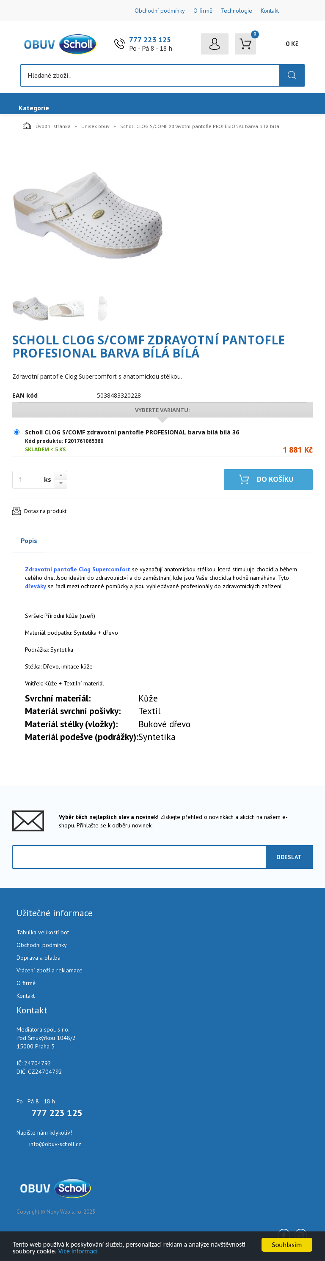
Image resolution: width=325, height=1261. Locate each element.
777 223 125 (150, 40)
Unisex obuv (95, 126)
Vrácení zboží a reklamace (50, 970)
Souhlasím (287, 1243)
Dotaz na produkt (45, 511)
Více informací (119, 1251)
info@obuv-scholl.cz (55, 1144)
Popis (29, 541)
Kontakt (270, 10)
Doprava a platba (39, 958)
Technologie (236, 10)
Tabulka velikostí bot (43, 932)
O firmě (202, 10)
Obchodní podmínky (160, 10)
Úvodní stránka (47, 126)
